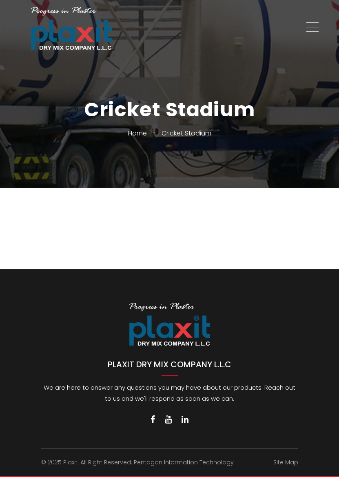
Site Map (285, 462)
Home (137, 133)
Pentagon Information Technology (184, 462)
